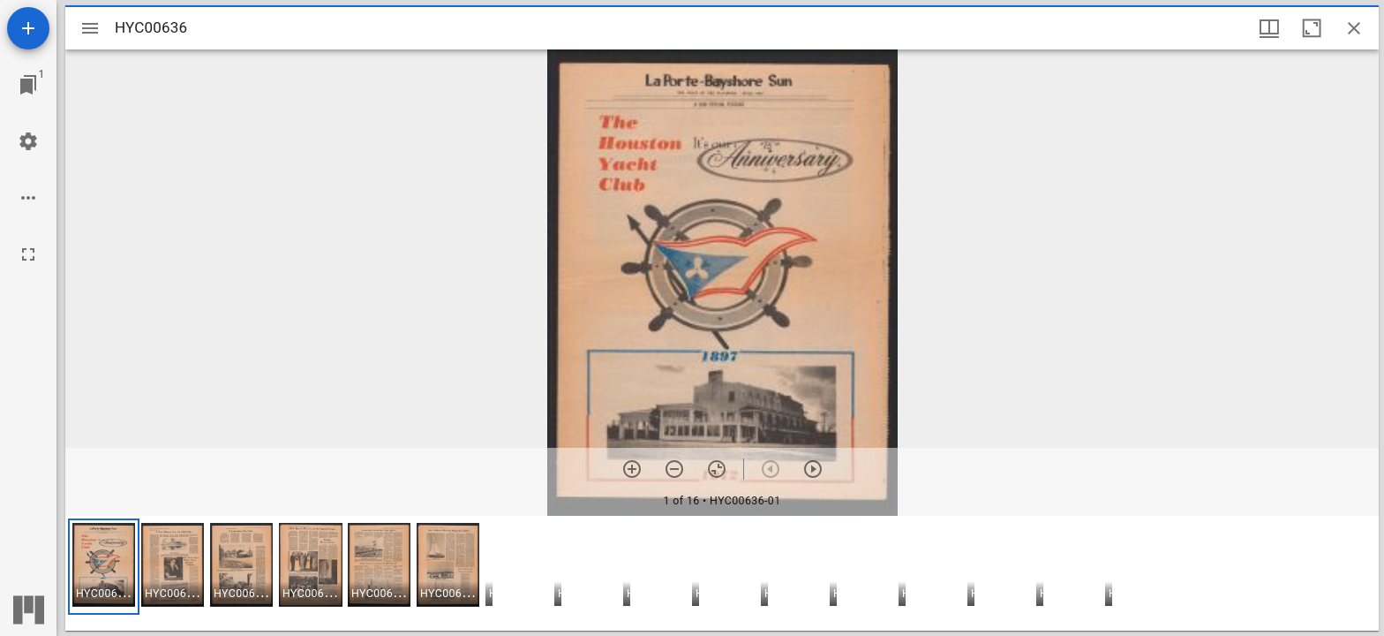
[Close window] (1354, 28)
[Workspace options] (28, 198)
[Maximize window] (1311, 28)
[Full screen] (28, 254)
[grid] (722, 573)
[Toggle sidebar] (90, 28)
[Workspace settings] (28, 141)
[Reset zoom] (717, 469)
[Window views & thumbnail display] (1269, 28)
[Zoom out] (674, 469)
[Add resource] (28, 28)
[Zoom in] (632, 469)
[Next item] (813, 469)
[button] (103, 566)
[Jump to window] (28, 85)
